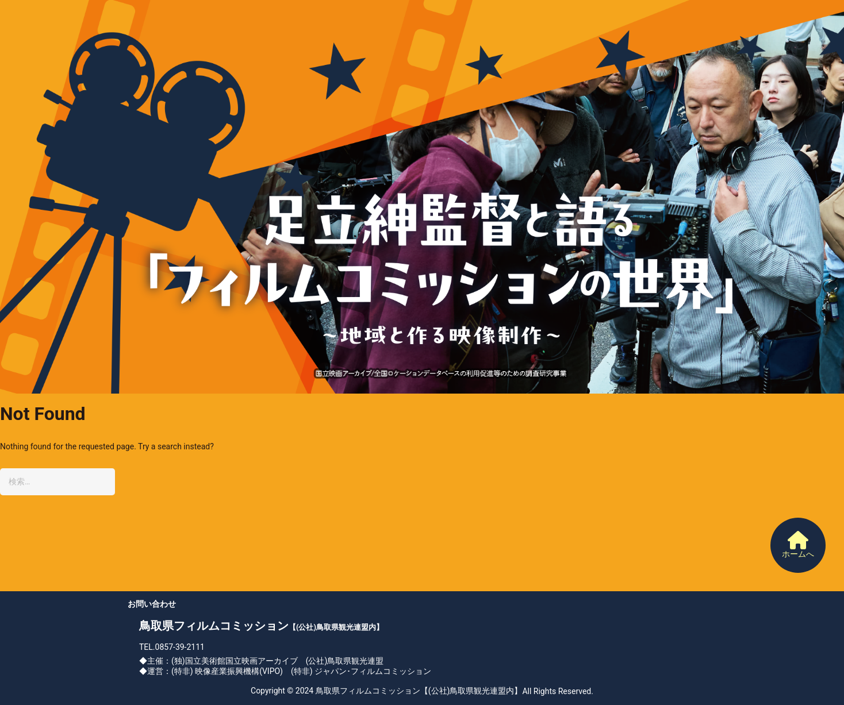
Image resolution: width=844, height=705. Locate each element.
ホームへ (798, 544)
